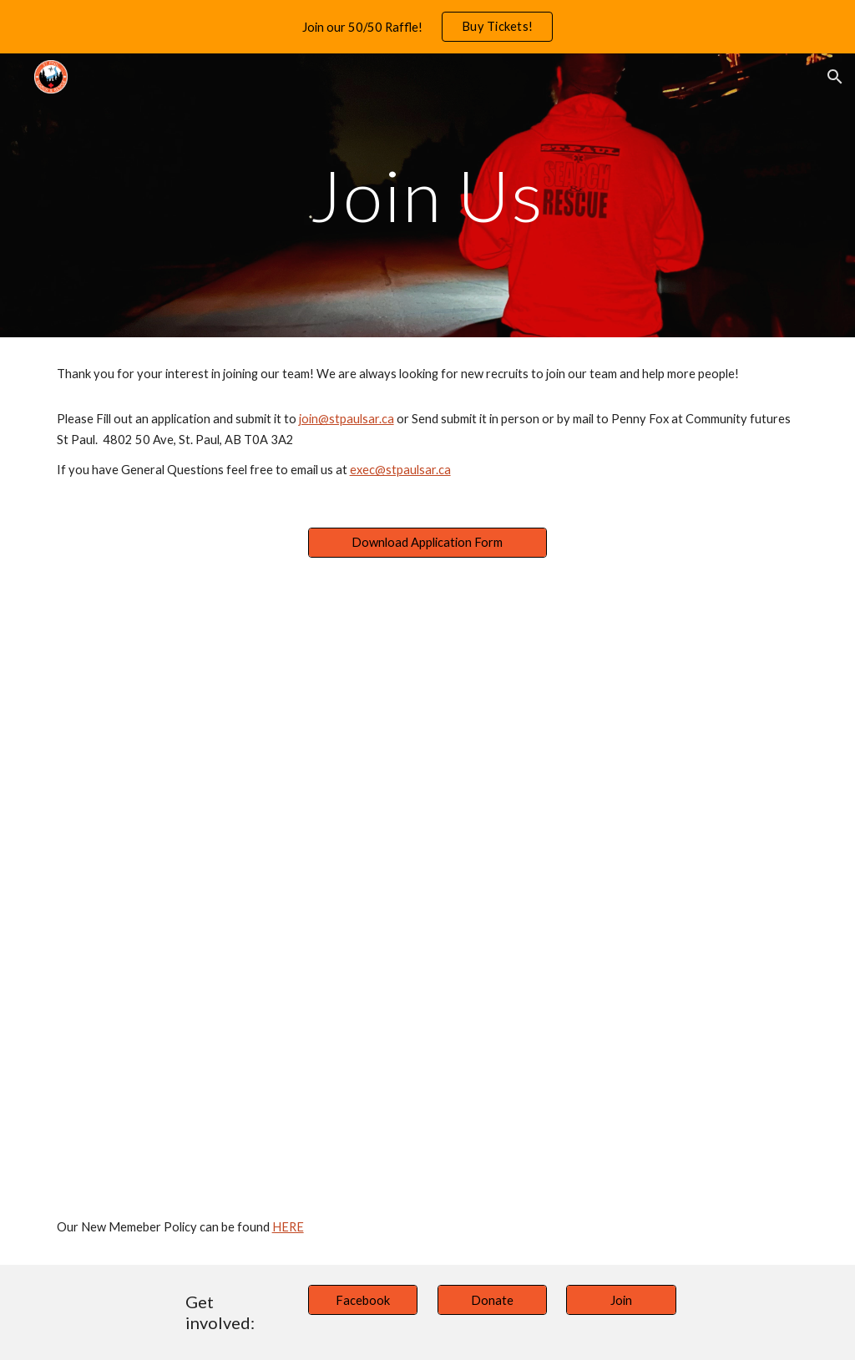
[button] (835, 77)
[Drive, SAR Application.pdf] (427, 884)
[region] (427, 26)
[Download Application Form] (427, 542)
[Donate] (492, 1300)
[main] (427, 195)
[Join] (621, 1300)
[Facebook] (363, 1300)
